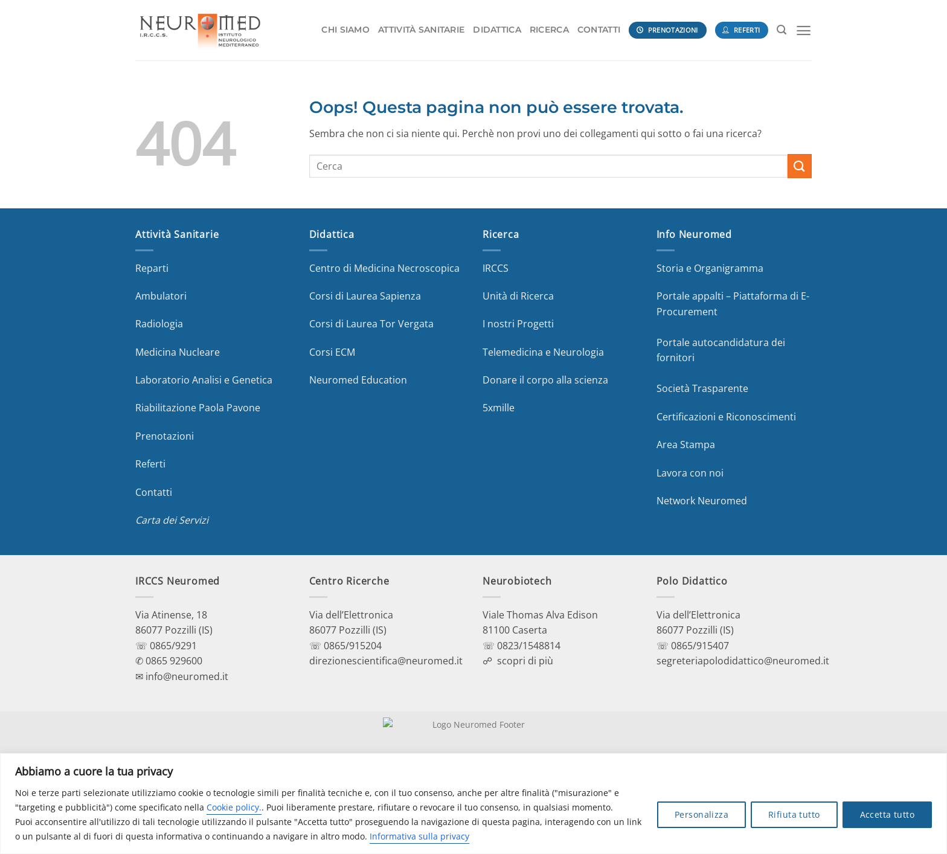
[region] (473, 803)
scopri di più (525, 660)
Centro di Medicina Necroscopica (384, 268)
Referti (150, 463)
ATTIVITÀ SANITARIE (421, 29)
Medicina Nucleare (177, 352)
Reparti (152, 268)
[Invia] (800, 166)
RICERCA (549, 29)
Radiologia (159, 323)
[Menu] (803, 30)
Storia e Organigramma (709, 268)
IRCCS (496, 268)
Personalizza (701, 814)
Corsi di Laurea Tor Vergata (371, 323)
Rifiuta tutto (794, 814)
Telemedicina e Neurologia (543, 352)
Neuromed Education (358, 380)
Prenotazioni (164, 436)
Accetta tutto (887, 814)
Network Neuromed (701, 500)
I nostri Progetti (518, 323)
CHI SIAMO (345, 29)
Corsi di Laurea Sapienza (365, 296)
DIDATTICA (497, 29)
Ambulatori (161, 296)
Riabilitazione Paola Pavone (197, 407)
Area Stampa (685, 444)
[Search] (781, 30)
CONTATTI (598, 29)
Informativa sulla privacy (419, 836)
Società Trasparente (702, 388)
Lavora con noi (690, 473)
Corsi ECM (332, 352)
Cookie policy (233, 807)
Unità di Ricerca (518, 296)
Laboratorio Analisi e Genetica (203, 380)
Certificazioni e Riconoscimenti (726, 416)
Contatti (153, 492)
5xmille (499, 407)
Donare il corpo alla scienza (545, 380)
